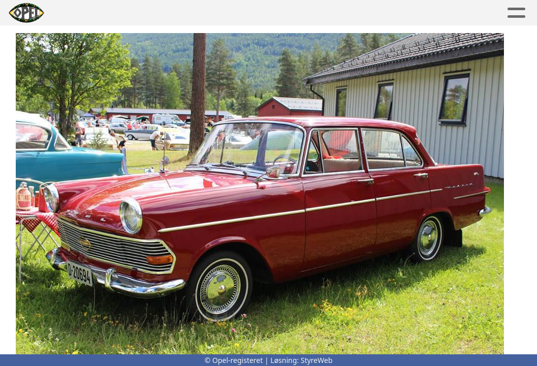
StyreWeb (317, 360)
